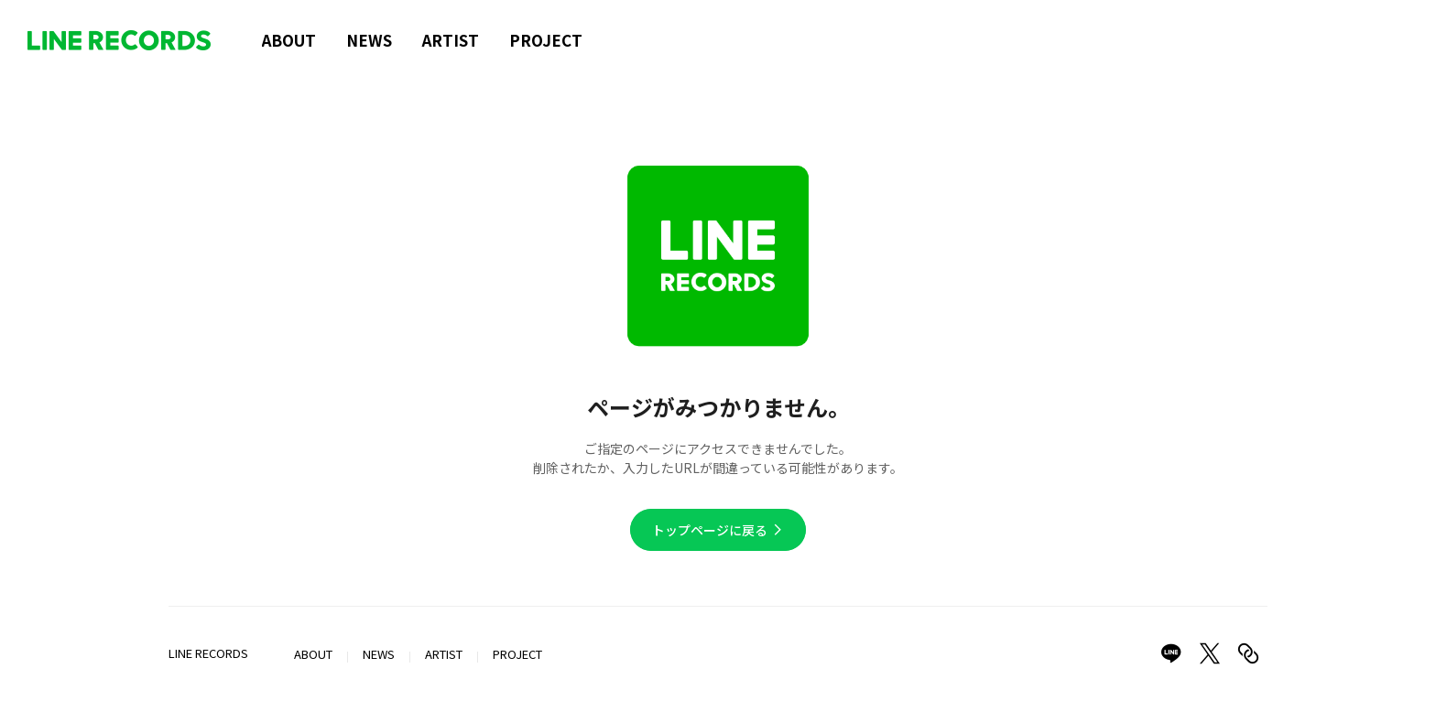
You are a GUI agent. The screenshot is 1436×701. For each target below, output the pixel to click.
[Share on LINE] (1171, 653)
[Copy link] (1248, 653)
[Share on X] (1210, 653)
